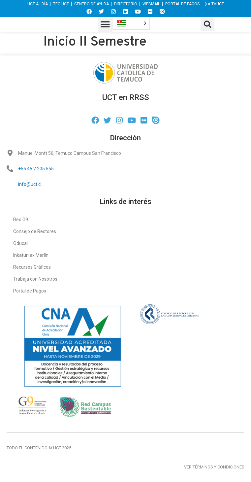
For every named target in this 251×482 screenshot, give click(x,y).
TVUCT (214, 4)
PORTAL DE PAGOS (182, 4)
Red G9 (20, 219)
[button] (105, 24)
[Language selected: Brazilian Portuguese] (131, 23)
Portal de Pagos (29, 290)
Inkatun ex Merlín (30, 255)
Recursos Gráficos (32, 267)
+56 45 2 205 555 (36, 168)
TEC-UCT (61, 4)
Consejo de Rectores (34, 231)
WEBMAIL (151, 4)
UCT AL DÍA (37, 4)
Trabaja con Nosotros (35, 279)
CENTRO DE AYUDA (91, 4)
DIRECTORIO (125, 4)
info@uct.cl (30, 184)
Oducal (20, 243)
